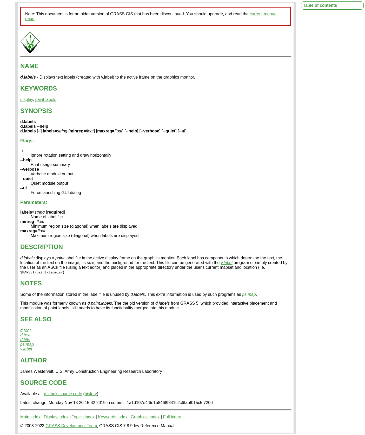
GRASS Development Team (71, 426)
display (26, 99)
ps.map (249, 294)
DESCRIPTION (41, 246)
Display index (56, 417)
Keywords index (112, 417)
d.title (25, 339)
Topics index (83, 417)
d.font (25, 330)
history (91, 394)
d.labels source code (63, 394)
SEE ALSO (35, 319)
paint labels (45, 99)
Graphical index (145, 417)
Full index (172, 417)
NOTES (31, 283)
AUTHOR (33, 360)
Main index (30, 417)
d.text (25, 335)
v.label (227, 262)
